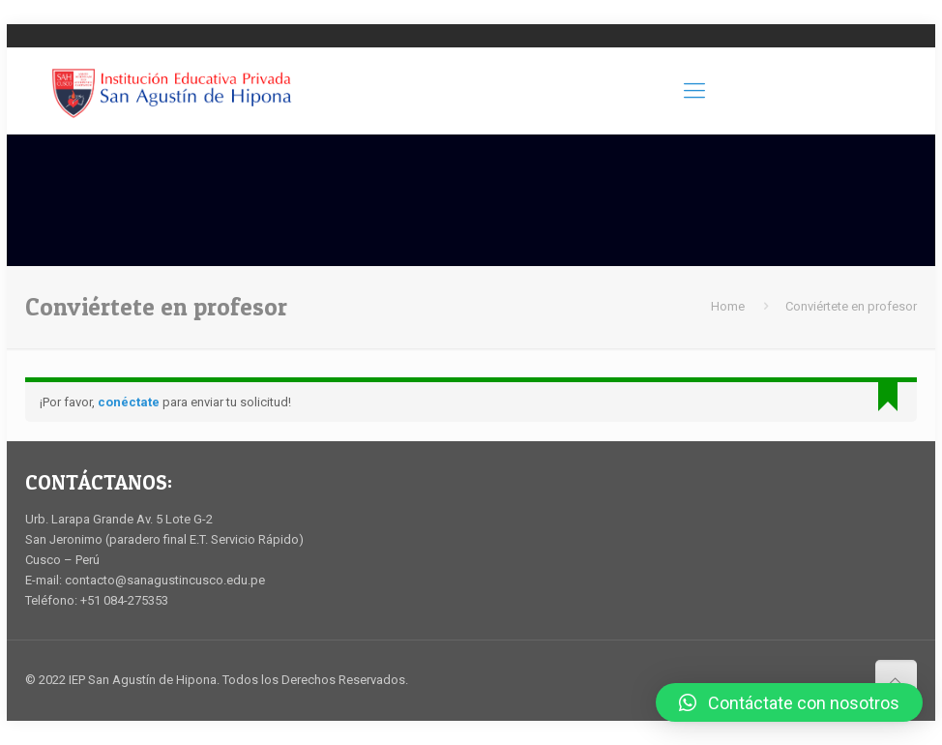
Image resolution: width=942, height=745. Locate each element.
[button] (789, 702)
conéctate (129, 402)
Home (728, 306)
